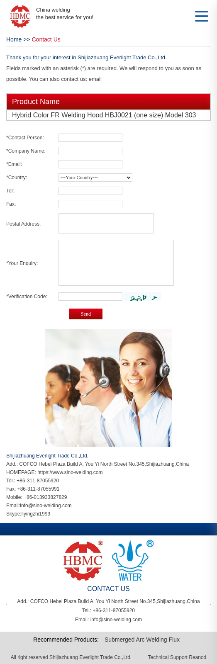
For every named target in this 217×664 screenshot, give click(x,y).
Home (14, 39)
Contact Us (46, 39)
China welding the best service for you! (64, 13)
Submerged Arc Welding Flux (142, 639)
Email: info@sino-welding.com (108, 620)
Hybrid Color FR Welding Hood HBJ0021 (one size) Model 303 (104, 115)
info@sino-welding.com (45, 505)
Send (86, 314)
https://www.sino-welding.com (69, 472)
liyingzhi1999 (36, 514)
